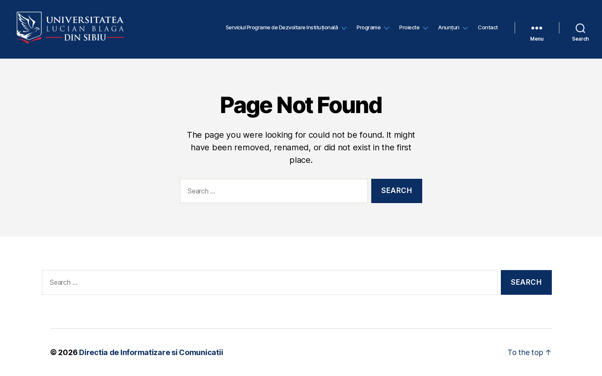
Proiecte (409, 29)
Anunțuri (448, 29)
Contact (488, 29)
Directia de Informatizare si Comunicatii (151, 352)
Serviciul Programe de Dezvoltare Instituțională (282, 29)
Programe (368, 29)
